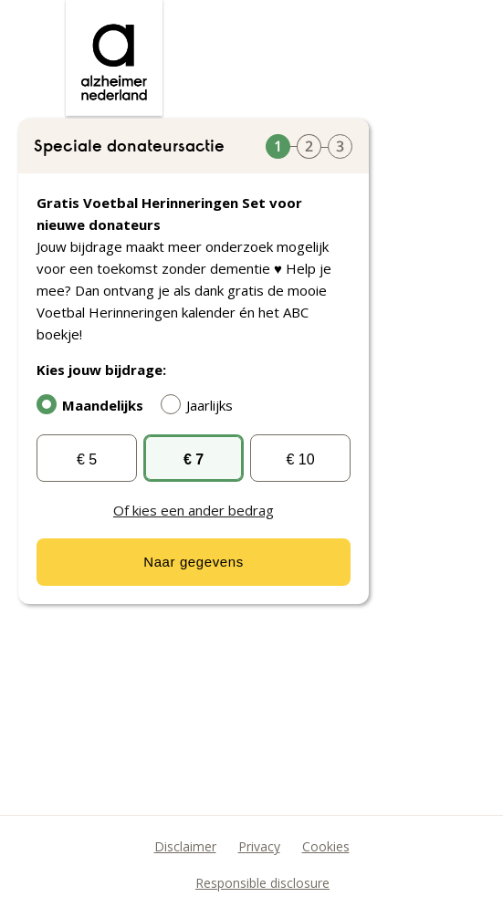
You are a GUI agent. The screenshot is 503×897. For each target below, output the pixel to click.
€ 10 (300, 459)
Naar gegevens (193, 561)
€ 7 (193, 459)
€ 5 (87, 459)
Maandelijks (94, 404)
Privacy (259, 846)
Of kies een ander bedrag (193, 510)
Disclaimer (185, 846)
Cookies (326, 846)
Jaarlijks (201, 404)
